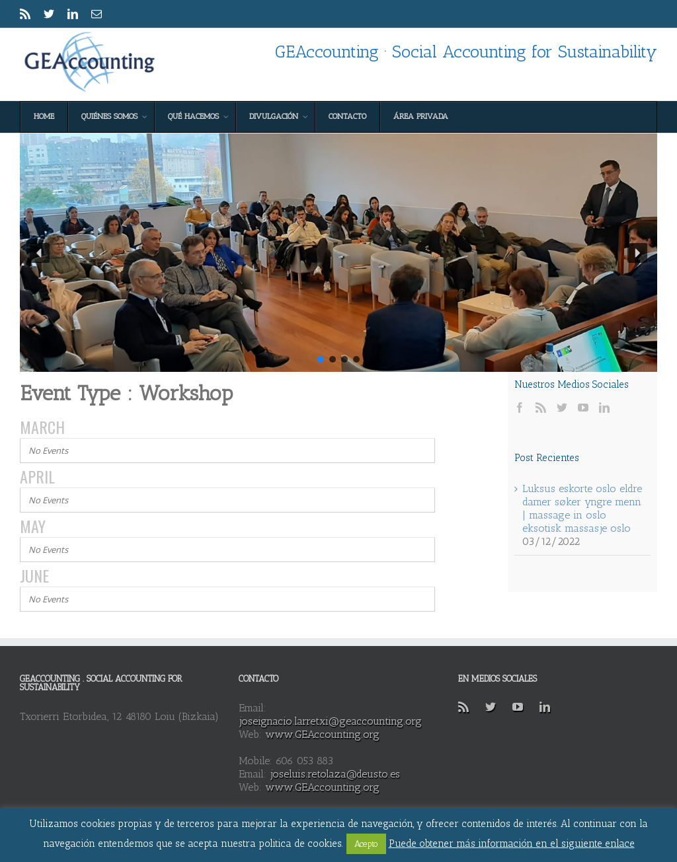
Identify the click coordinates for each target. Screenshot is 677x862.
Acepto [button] (366, 844)
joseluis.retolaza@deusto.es (335, 774)
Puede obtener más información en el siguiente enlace (512, 843)
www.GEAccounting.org (322, 734)
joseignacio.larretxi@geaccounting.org (330, 721)
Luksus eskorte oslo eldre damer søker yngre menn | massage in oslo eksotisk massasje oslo (582, 508)
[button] (40, 253)
